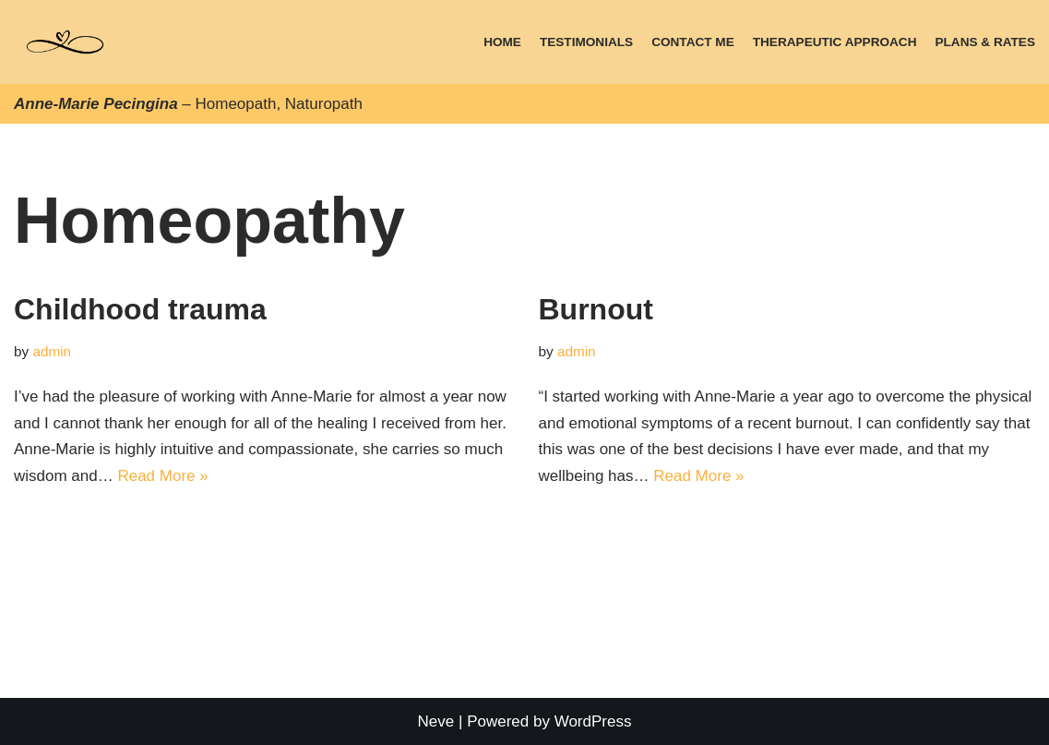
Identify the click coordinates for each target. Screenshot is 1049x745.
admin (51, 351)
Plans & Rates (985, 42)
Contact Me (692, 42)
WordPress (593, 721)
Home (502, 42)
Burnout (596, 309)
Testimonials (586, 42)
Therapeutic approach (835, 42)
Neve (436, 721)
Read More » (162, 476)
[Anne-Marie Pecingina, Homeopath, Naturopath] (65, 42)
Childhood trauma (140, 309)
